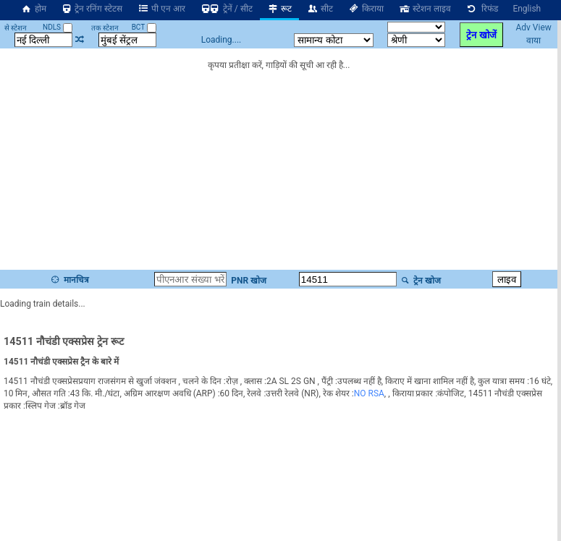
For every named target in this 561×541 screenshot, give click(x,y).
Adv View (533, 27)
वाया (533, 40)
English (527, 9)
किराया (365, 9)
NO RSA (369, 393)
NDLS (57, 27)
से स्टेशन (15, 28)
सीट (319, 9)
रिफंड (482, 9)
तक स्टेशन (105, 28)
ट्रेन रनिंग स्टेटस (92, 9)
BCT (144, 27)
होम (33, 9)
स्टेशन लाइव (424, 9)
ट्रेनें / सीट (226, 9)
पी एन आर (161, 9)
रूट (279, 9)
